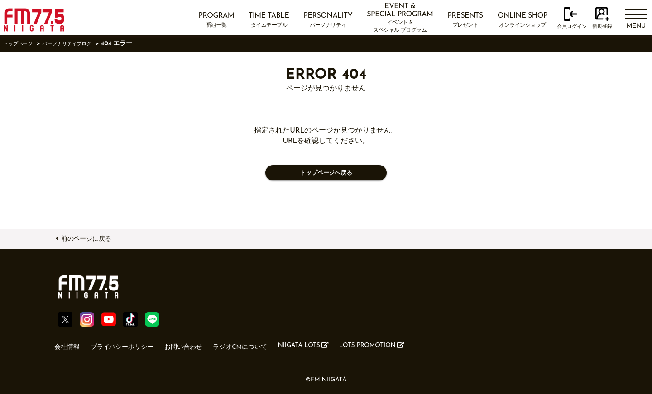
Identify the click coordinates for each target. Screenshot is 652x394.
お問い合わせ (199, 345)
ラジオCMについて (262, 345)
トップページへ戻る (325, 174)
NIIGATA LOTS (334, 345)
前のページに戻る (93, 237)
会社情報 (68, 345)
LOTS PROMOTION (412, 345)
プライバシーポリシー (130, 345)
